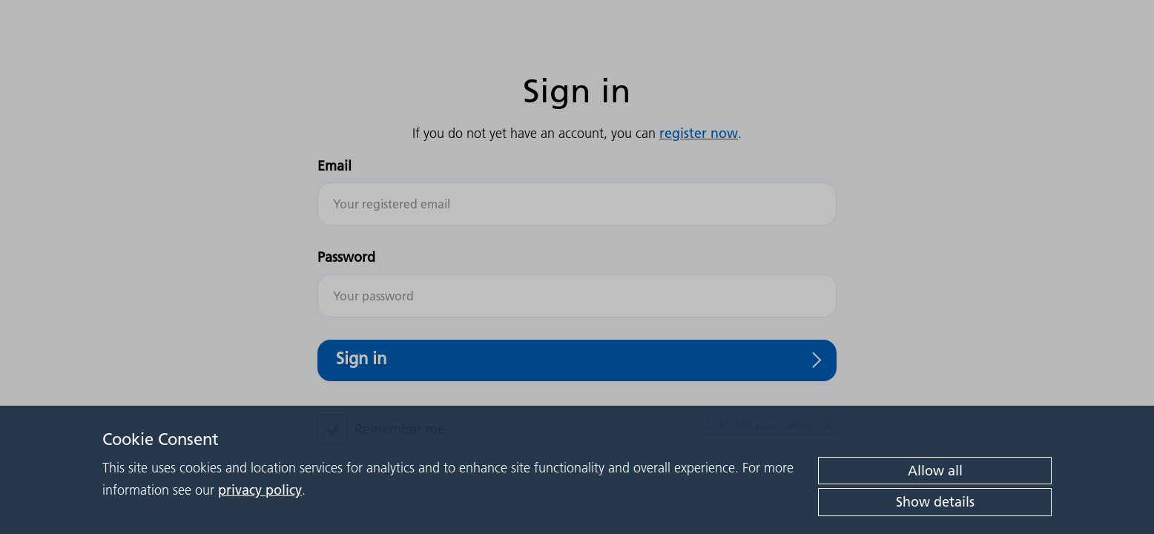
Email (334, 165)
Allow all (935, 470)
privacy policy (260, 489)
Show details (935, 501)
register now (698, 133)
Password (346, 257)
